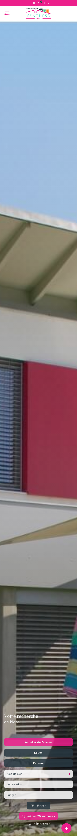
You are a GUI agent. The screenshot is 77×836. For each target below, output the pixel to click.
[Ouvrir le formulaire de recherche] (38, 816)
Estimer (38, 773)
